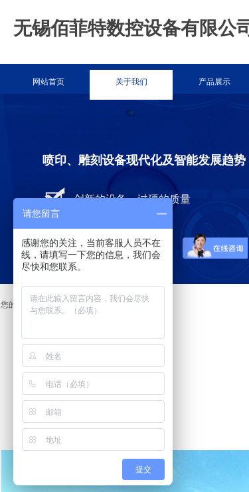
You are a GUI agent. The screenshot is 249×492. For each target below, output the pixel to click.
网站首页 (48, 81)
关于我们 (131, 81)
